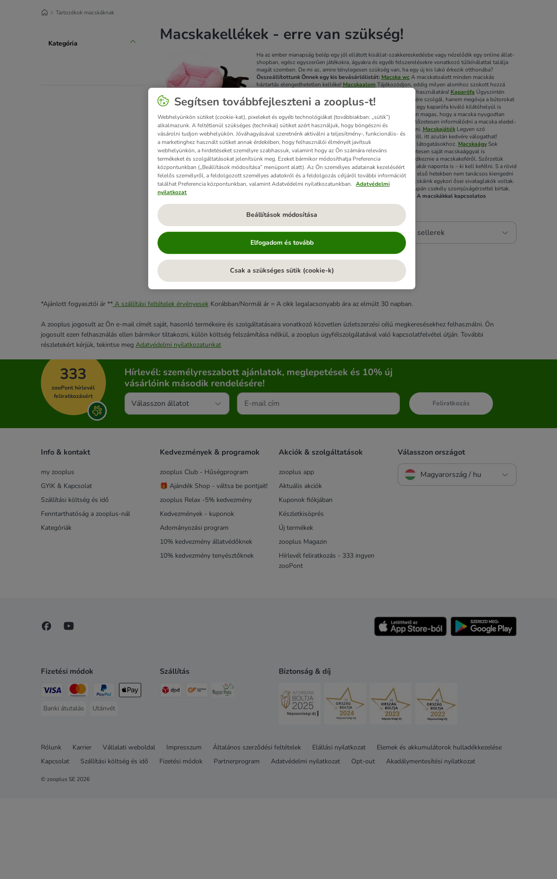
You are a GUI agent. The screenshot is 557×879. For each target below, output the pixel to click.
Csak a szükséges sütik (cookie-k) (282, 270)
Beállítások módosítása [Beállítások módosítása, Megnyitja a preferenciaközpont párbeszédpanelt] (281, 214)
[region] (281, 188)
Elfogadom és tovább (282, 242)
